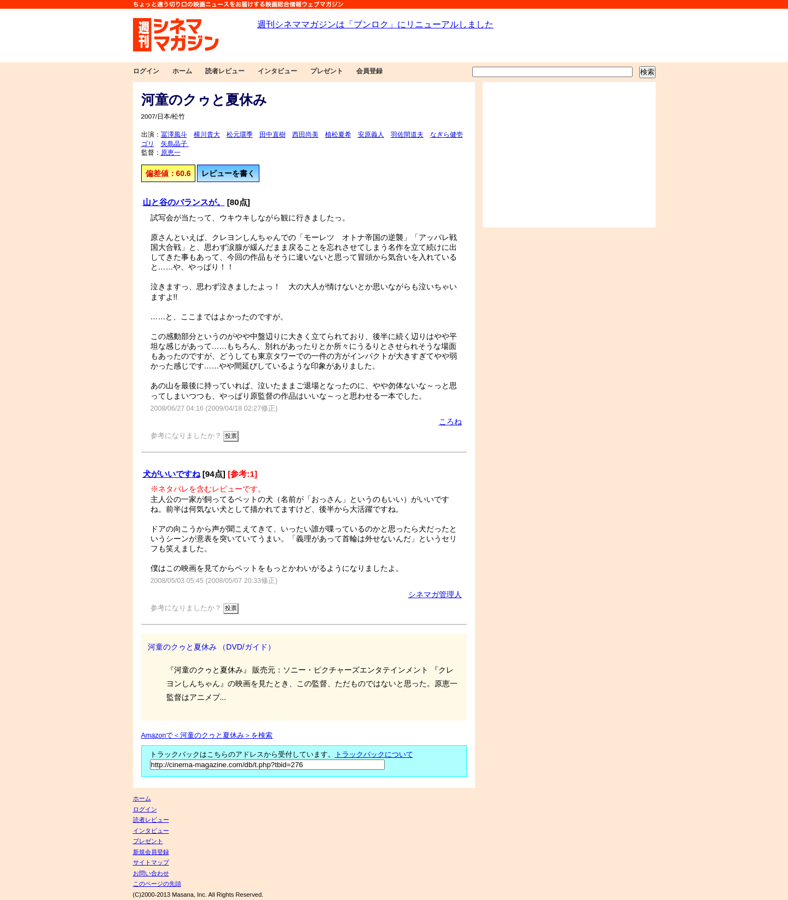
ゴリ (147, 144)
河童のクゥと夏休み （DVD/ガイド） (211, 646)
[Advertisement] (569, 154)
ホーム (182, 71)
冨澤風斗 (174, 134)
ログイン (146, 71)
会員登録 (369, 71)
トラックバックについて (374, 754)
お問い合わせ (151, 873)
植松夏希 (338, 134)
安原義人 (371, 134)
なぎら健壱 (446, 134)
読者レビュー (225, 71)
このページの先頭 (157, 883)
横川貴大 (207, 134)
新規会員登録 (151, 852)
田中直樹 (272, 134)
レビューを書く (228, 173)
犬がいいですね (171, 473)
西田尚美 (305, 134)
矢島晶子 (175, 144)
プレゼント (326, 71)
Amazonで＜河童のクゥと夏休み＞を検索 (207, 735)
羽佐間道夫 (407, 134)
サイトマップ (151, 862)
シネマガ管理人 (435, 594)
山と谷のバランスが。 (184, 202)
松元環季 (240, 134)
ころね (450, 421)
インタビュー (277, 71)
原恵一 (171, 152)
